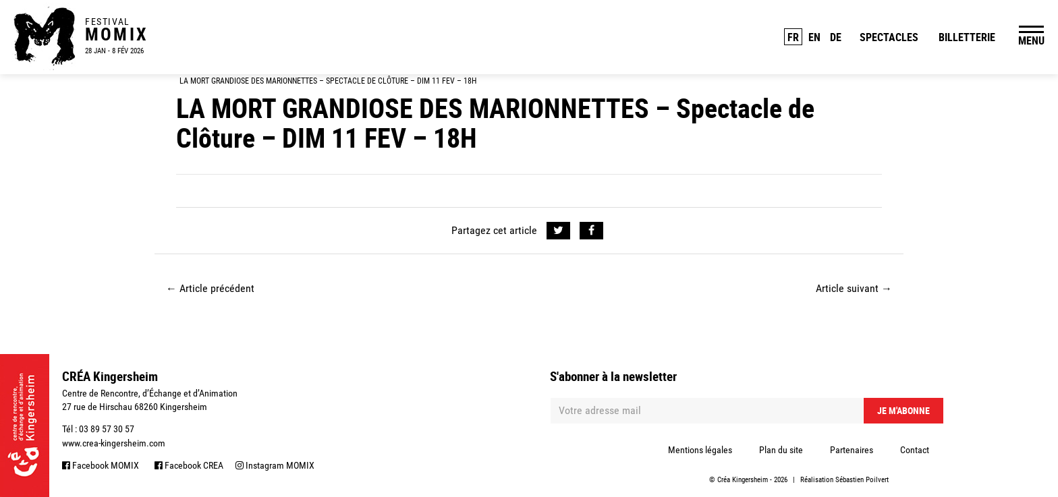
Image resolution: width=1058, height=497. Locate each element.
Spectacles (889, 37)
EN (814, 37)
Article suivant (854, 288)
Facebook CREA (189, 465)
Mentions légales (700, 449)
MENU (1031, 40)
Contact (914, 449)
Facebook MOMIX (100, 465)
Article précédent (210, 288)
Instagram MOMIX (274, 465)
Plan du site (781, 449)
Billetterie (967, 37)
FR (793, 37)
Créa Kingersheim (742, 479)
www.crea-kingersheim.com (113, 443)
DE (835, 37)
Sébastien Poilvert (862, 479)
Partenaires (851, 449)
